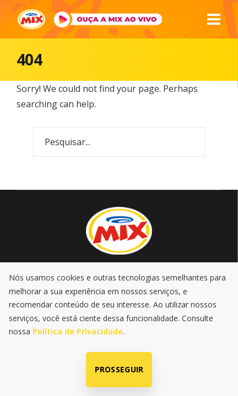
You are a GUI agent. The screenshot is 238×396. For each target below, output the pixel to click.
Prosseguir (119, 369)
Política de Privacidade (78, 331)
